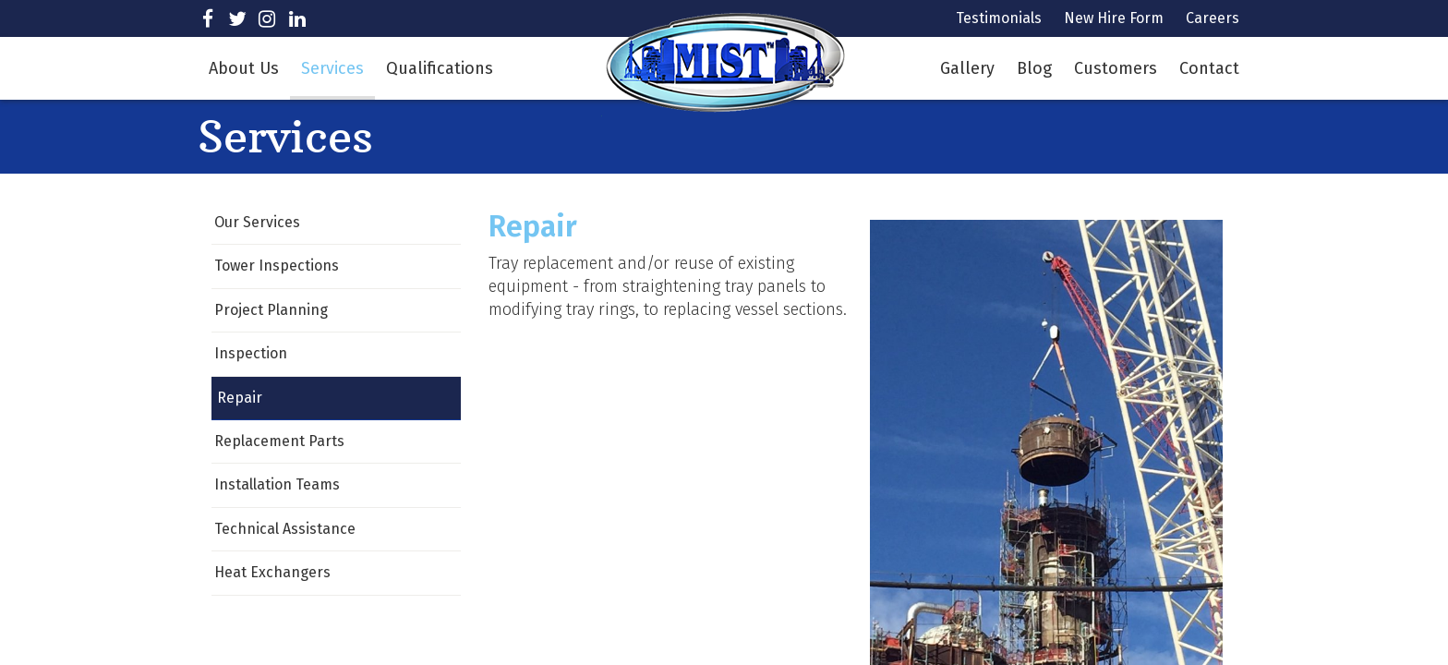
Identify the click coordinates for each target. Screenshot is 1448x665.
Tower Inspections (276, 265)
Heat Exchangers (272, 572)
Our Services (257, 222)
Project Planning (271, 310)
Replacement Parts (279, 441)
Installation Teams (277, 484)
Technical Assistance (285, 529)
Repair (239, 397)
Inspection (250, 353)
